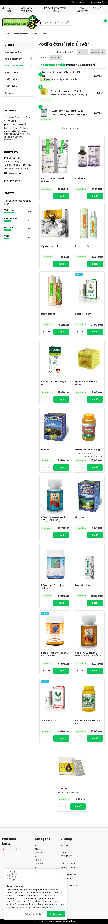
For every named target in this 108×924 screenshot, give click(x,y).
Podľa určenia (12, 79)
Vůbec (7, 236)
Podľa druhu (11, 72)
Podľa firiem (11, 86)
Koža (34, 33)
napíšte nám (15, 173)
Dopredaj (9, 93)
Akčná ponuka (12, 52)
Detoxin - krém (83, 314)
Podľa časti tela (21, 33)
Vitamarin (63, 788)
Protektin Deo (82, 585)
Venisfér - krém (49, 720)
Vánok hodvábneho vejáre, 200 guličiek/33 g (88, 654)
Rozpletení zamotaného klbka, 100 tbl (54, 654)
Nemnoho (9, 227)
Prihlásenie (80, 2)
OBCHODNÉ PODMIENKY (26, 9)
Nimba (45, 449)
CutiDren (80, 178)
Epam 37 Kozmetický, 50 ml (54, 383)
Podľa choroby (13, 58)
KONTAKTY (98, 7)
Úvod (6, 33)
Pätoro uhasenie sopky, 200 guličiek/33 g (54, 519)
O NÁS (9, 9)
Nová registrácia (98, 2)
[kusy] (46, 196)
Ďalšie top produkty (72, 128)
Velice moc (9, 210)
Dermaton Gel (83, 246)
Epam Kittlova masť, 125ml (86, 383)
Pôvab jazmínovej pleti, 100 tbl (54, 587)
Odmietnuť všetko (33, 914)
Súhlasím (56, 914)
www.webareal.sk (65, 921)
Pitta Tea (80, 517)
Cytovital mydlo (50, 246)
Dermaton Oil (48, 314)
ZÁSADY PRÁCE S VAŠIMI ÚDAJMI (56, 9)
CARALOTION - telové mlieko (52, 180)
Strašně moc (10, 218)
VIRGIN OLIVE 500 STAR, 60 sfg (87, 722)
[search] (68, 23)
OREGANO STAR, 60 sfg (87, 449)
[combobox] (82, 52)
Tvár (43, 33)
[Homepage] (3, 8)
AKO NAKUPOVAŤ (82, 9)
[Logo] (21, 22)
